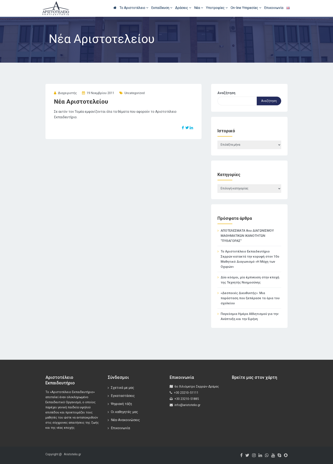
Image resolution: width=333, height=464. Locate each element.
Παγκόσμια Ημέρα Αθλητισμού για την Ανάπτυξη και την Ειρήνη (249, 316)
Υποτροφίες (217, 8)
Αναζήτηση (226, 93)
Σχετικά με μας (122, 388)
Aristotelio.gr (72, 454)
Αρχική (115, 7)
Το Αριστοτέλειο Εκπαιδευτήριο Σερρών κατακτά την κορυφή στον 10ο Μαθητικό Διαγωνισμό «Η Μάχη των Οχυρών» (250, 259)
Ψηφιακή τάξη (121, 404)
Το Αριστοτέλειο (134, 8)
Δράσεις (183, 8)
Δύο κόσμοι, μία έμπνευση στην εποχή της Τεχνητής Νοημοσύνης (250, 279)
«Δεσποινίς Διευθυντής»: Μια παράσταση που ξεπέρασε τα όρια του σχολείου (250, 298)
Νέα (198, 8)
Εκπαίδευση (161, 8)
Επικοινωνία (273, 8)
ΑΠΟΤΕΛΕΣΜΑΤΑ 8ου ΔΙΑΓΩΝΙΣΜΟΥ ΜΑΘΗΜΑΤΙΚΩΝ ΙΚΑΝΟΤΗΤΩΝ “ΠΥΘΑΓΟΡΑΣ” (247, 236)
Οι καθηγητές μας (124, 412)
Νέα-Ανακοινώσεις (125, 420)
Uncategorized (134, 93)
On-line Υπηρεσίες (246, 8)
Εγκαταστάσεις (123, 396)
